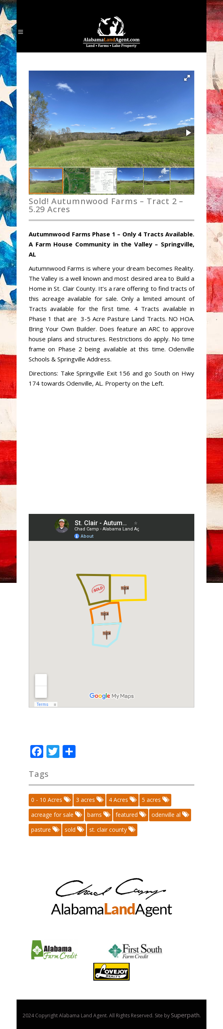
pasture (44, 829)
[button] (187, 77)
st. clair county (111, 829)
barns (98, 814)
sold (74, 829)
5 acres (155, 800)
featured (130, 814)
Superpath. (186, 1015)
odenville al (169, 814)
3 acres (89, 800)
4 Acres (122, 800)
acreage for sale (56, 814)
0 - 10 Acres (50, 800)
